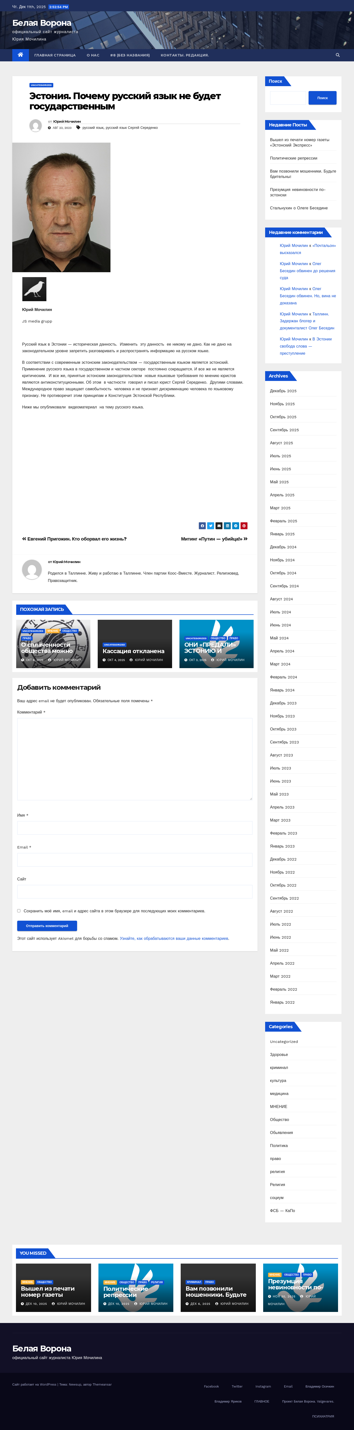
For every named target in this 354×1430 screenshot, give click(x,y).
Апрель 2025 (282, 495)
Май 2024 (279, 638)
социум (277, 1197)
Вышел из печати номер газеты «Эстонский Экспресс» (48, 1297)
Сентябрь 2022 (284, 898)
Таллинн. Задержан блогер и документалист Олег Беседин (307, 321)
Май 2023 (279, 794)
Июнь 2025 (280, 469)
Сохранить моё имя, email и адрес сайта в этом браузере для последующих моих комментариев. (114, 911)
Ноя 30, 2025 (284, 1296)
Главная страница (55, 55)
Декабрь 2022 (283, 859)
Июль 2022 (280, 924)
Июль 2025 (280, 456)
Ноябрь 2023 (282, 716)
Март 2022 (280, 976)
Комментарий (31, 712)
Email (24, 847)
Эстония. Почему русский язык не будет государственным (125, 101)
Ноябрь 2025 (282, 404)
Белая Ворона (41, 23)
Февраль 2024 (283, 677)
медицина (279, 1093)
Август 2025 (281, 443)
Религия (277, 1184)
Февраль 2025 (283, 521)
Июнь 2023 (280, 781)
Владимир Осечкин (319, 1386)
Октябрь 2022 (283, 885)
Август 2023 (281, 755)
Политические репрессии (293, 158)
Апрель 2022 (282, 963)
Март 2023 (280, 820)
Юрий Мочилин (67, 121)
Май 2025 (279, 482)
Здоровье (279, 1054)
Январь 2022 (282, 1002)
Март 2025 (280, 508)
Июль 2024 (280, 612)
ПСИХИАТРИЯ (323, 1416)
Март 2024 (280, 664)
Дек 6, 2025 (200, 1304)
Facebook (211, 1386)
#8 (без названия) (130, 55)
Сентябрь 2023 (284, 742)
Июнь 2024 (280, 625)
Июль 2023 (280, 768)
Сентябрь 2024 (284, 586)
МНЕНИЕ (53, 631)
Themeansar (102, 1384)
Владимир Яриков (228, 1401)
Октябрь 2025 (283, 417)
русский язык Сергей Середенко (132, 128)
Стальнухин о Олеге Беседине (299, 208)
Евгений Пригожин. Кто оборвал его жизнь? (74, 539)
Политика (279, 1145)
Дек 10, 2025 (36, 1304)
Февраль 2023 (283, 833)
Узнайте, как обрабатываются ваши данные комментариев (174, 938)
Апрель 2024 (282, 651)
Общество (69, 631)
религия (277, 1171)
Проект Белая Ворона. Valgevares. (308, 1401)
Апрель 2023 (282, 807)
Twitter (237, 1386)
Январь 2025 (282, 534)
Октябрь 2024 (283, 573)
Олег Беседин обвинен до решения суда (307, 270)
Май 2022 (279, 950)
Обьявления (281, 1132)
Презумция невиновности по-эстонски (295, 1287)
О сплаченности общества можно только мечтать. (47, 651)
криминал (279, 1067)
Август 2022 (281, 911)
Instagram (263, 1386)
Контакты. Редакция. (185, 55)
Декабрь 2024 (283, 547)
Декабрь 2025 (283, 391)
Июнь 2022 (280, 937)
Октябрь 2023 (283, 729)
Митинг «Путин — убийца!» (214, 539)
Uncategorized (41, 85)
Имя (22, 815)
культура (278, 1080)
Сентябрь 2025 (284, 430)
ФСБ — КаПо (282, 1210)
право (27, 638)
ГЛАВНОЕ (262, 1401)
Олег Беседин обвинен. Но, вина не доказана (308, 295)
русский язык (92, 128)
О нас (93, 55)
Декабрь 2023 (283, 703)
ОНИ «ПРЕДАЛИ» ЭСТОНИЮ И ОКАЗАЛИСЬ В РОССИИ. (210, 654)
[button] (338, 55)
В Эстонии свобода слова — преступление (306, 346)
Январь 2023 (282, 846)
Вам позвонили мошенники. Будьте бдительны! (216, 1294)
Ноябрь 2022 (282, 872)
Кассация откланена (133, 651)
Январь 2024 (282, 690)
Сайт (21, 879)
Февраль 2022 (283, 989)
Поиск (275, 81)
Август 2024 (281, 599)
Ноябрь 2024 (282, 560)
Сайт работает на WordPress (34, 1384)
